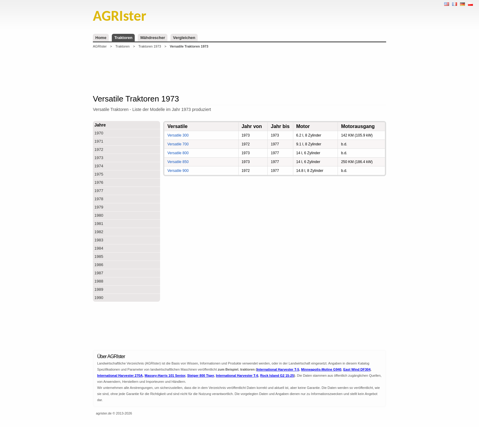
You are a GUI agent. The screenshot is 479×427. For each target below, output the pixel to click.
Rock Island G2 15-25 (277, 375)
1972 (98, 149)
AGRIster (100, 46)
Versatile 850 (177, 162)
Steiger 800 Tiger (200, 375)
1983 (98, 240)
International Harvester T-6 (237, 375)
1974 (98, 166)
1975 (98, 174)
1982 (98, 232)
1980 (98, 215)
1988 (98, 281)
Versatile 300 (177, 135)
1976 (98, 182)
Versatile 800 (177, 153)
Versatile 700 (177, 144)
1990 (98, 297)
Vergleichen (184, 37)
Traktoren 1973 (149, 46)
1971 (98, 141)
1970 (98, 133)
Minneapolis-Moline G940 (321, 369)
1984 (98, 248)
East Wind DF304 (357, 369)
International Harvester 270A (120, 375)
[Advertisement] (239, 71)
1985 (98, 256)
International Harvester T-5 (278, 369)
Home (100, 37)
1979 (98, 207)
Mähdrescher (152, 37)
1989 (98, 289)
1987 (98, 273)
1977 (98, 190)
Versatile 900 (177, 171)
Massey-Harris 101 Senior (164, 375)
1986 (98, 264)
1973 (98, 157)
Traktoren (123, 37)
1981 (98, 223)
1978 (98, 199)
